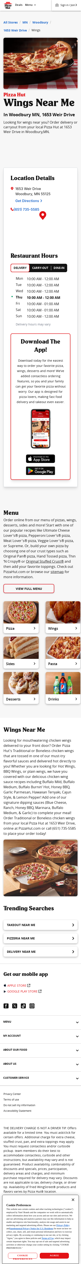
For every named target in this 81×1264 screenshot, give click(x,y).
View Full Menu (29, 589)
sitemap (57, 571)
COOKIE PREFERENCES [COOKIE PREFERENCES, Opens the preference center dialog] (22, 1256)
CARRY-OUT (40, 268)
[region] (40, 1229)
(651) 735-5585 (26, 209)
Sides (21, 663)
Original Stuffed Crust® (45, 561)
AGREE (54, 1255)
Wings (63, 628)
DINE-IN (59, 268)
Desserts (21, 699)
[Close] (73, 1199)
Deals (18, 5)
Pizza (21, 628)
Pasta (63, 663)
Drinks (63, 699)
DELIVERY (20, 268)
